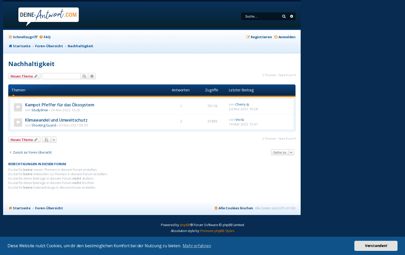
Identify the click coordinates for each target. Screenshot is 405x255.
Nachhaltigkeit (31, 63)
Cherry (240, 104)
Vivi (237, 119)
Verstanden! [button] (376, 245)
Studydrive (40, 110)
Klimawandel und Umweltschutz (56, 120)
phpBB (185, 224)
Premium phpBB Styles (217, 230)
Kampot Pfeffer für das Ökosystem (59, 105)
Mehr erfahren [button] (197, 246)
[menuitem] (44, 37)
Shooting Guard (44, 125)
